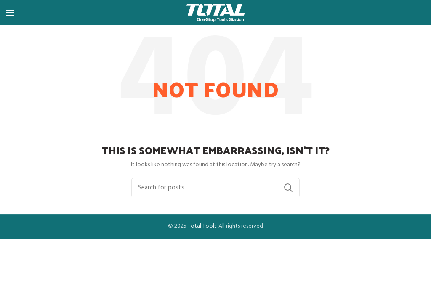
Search (288, 187)
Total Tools (202, 226)
